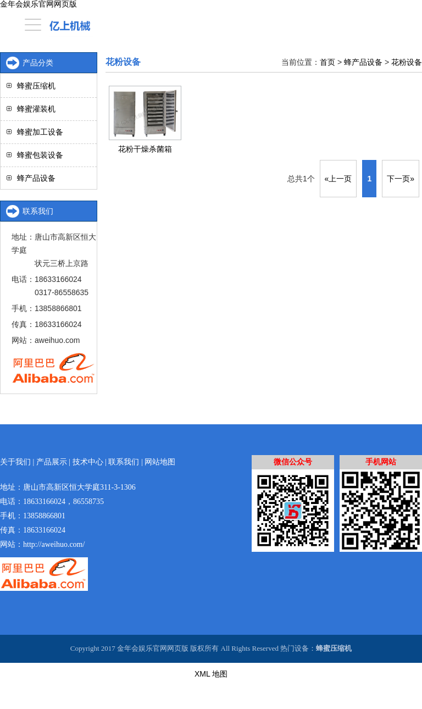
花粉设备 (406, 62)
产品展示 (51, 462)
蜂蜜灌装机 (36, 108)
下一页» (400, 178)
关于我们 (15, 462)
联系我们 (123, 462)
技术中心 (88, 462)
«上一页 (338, 178)
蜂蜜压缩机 (36, 85)
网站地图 (160, 462)
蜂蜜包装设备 (40, 155)
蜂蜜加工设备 (40, 132)
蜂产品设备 (363, 62)
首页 (327, 62)
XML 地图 (211, 673)
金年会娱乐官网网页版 (38, 4)
